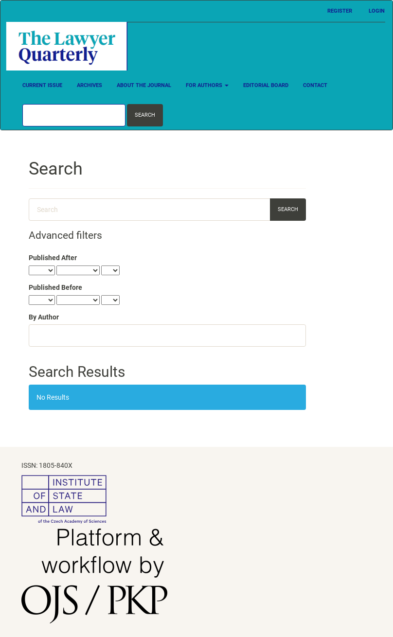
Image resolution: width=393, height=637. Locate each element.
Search (145, 115)
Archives (89, 85)
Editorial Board (265, 85)
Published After (53, 258)
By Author (44, 317)
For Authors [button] (207, 85)
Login (377, 11)
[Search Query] (73, 115)
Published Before (55, 287)
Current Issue (42, 85)
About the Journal (144, 85)
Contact (315, 85)
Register (339, 11)
